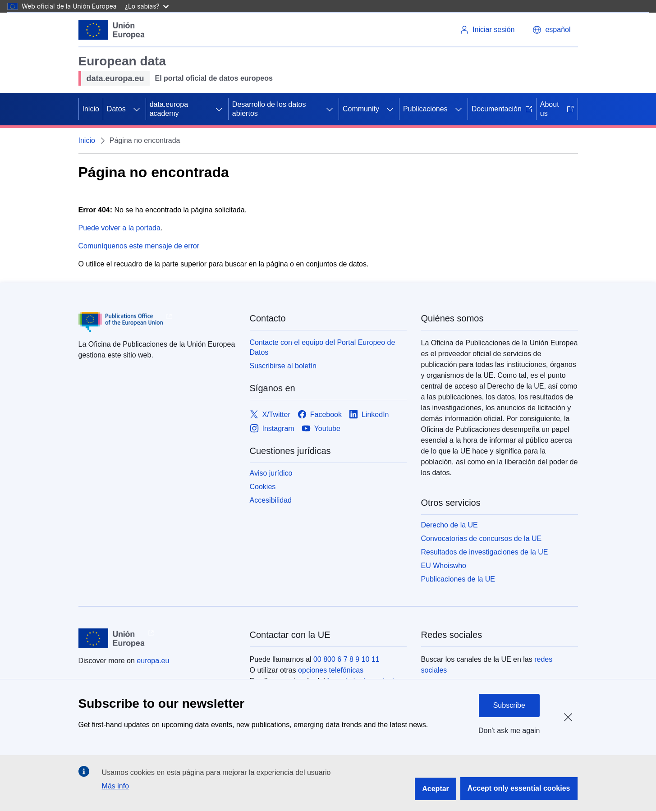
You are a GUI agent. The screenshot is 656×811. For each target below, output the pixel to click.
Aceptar (435, 789)
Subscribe (509, 705)
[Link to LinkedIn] (369, 414)
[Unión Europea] (111, 30)
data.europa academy (169, 109)
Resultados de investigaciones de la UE (484, 552)
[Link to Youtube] (321, 428)
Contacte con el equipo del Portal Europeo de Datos (322, 347)
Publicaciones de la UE (458, 579)
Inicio (91, 109)
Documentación (502, 109)
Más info (115, 786)
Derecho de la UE (449, 525)
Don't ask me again (509, 730)
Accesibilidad (271, 500)
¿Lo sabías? (147, 6)
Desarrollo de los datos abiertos (269, 109)
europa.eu (153, 660)
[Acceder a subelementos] (137, 109)
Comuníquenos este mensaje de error (139, 246)
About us (557, 109)
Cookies (263, 486)
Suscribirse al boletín (283, 366)
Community (361, 109)
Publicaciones (425, 109)
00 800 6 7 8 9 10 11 (346, 659)
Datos (116, 109)
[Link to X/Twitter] (270, 414)
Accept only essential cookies (519, 788)
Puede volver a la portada (119, 228)
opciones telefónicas (330, 670)
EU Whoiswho (443, 565)
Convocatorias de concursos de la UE (481, 538)
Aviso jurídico (271, 473)
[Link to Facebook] (320, 414)
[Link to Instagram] (272, 428)
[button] (551, 30)
